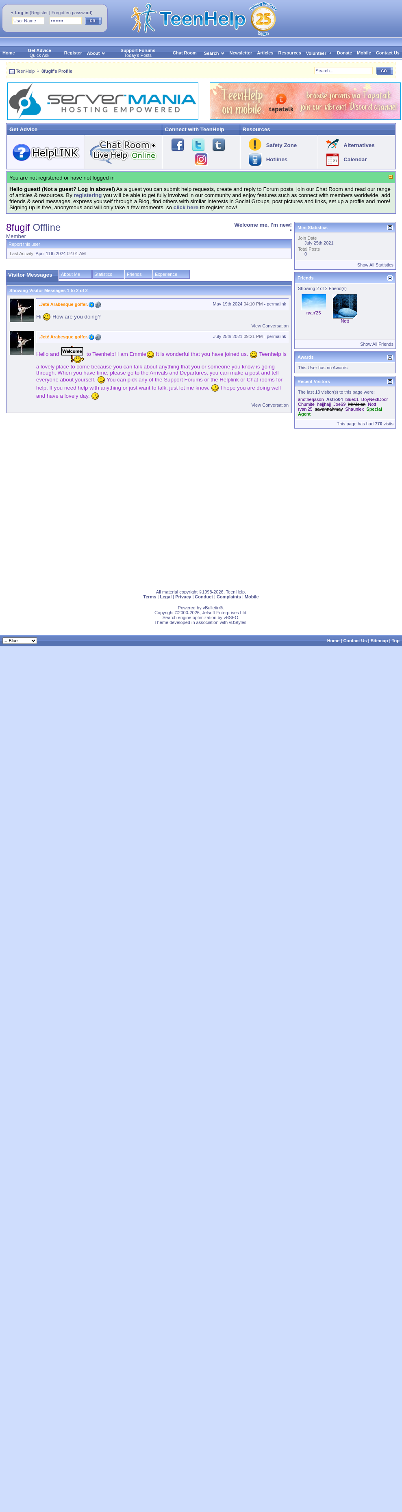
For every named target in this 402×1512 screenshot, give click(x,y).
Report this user (24, 244)
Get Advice (39, 50)
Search (214, 53)
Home (8, 52)
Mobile (364, 52)
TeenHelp (25, 71)
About (93, 53)
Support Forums (138, 50)
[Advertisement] (76, 507)
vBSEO (231, 617)
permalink (276, 303)
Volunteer (316, 53)
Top (396, 640)
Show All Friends (376, 344)
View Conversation (270, 325)
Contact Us (388, 52)
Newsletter (241, 52)
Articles (265, 52)
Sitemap (379, 640)
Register (39, 12)
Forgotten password (71, 12)
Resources (289, 52)
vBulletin (211, 607)
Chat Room (185, 52)
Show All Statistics (375, 264)
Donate (344, 52)
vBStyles (237, 622)
